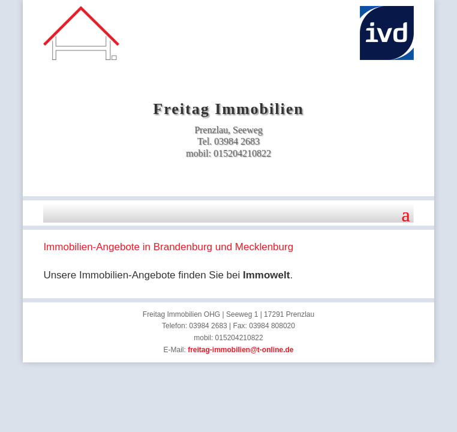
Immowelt (266, 275)
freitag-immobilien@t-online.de (240, 350)
